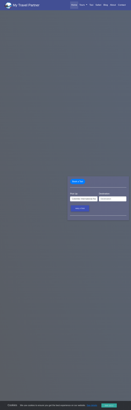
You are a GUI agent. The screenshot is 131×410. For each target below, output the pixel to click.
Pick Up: (74, 194)
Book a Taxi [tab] (77, 181)
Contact (122, 5)
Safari (98, 5)
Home (74, 5)
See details (92, 405)
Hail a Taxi (80, 208)
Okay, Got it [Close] (109, 405)
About (113, 5)
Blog (105, 5)
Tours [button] (82, 5)
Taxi (91, 5)
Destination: (104, 194)
